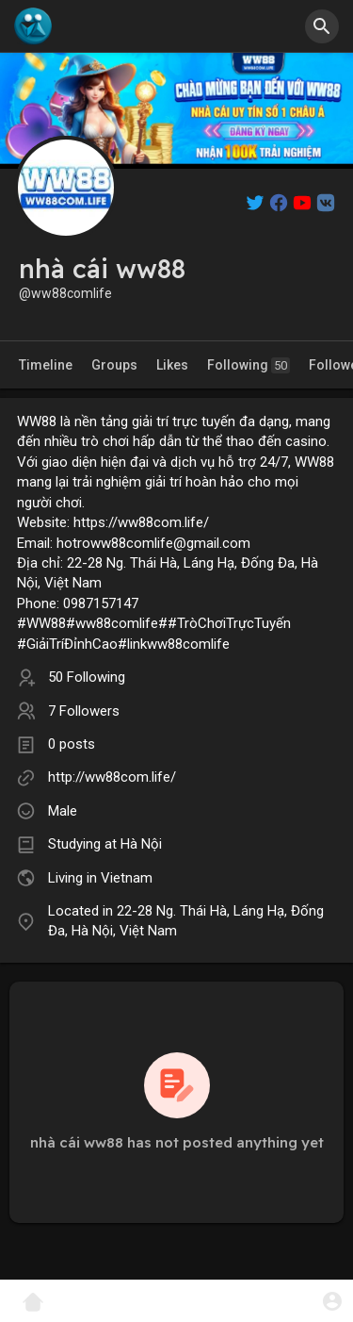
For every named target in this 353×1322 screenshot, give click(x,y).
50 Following (86, 677)
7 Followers (84, 710)
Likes (172, 364)
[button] (322, 26)
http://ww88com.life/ (112, 776)
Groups (114, 364)
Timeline (45, 364)
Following (248, 365)
